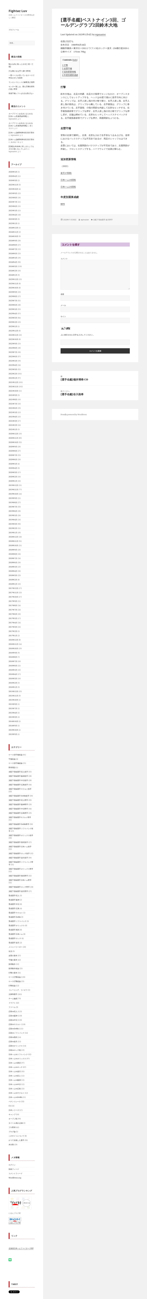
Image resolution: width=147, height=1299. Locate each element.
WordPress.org (15, 1178)
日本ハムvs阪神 (15, 1080)
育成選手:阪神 (14, 900)
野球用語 (12, 767)
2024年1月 (13, 275)
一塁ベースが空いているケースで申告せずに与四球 (21, 76)
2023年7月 (13, 300)
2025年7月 (13, 202)
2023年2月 (13, 322)
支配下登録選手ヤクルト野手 (20, 817)
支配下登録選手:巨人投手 (18, 772)
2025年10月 (13, 189)
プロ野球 (12, 1127)
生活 (10, 951)
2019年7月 (13, 507)
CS (10, 1106)
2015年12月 (13, 691)
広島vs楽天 (13, 1041)
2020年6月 (13, 459)
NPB (63, 203)
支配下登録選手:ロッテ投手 (19, 853)
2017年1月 (13, 635)
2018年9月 (13, 550)
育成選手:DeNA (15, 917)
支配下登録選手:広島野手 (18, 813)
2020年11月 (13, 438)
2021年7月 (13, 404)
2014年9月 (13, 725)
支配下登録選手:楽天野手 (18, 891)
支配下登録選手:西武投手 (18, 842)
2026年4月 (13, 176)
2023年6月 (13, 305)
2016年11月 (13, 644)
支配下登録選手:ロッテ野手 (19, 887)
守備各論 (12, 759)
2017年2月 (13, 631)
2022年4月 (13, 365)
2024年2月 (13, 270)
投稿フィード (14, 1169)
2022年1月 (13, 378)
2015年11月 (13, 695)
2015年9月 (13, 704)
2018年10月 (13, 545)
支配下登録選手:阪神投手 (18, 776)
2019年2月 (13, 528)
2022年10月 (13, 339)
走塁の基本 (13, 955)
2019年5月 (13, 515)
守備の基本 (13, 960)
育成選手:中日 (14, 904)
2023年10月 (13, 288)
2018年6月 (13, 562)
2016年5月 (13, 670)
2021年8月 (13, 399)
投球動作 (12, 964)
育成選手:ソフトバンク (17, 921)
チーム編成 (13, 998)
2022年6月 (13, 356)
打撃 (65, 65)
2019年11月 (13, 489)
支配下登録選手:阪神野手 (18, 804)
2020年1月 (13, 481)
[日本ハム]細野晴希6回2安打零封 (21, 132)
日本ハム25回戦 (68, 186)
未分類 (11, 1144)
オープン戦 (13, 1119)
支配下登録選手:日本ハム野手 (20, 880)
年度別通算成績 (70, 75)
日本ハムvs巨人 (15, 1076)
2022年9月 (13, 343)
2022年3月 (13, 369)
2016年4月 (13, 674)
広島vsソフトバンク (16, 1033)
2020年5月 (13, 464)
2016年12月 (13, 640)
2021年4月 (13, 416)
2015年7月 (13, 708)
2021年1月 (13, 429)
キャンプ (12, 1114)
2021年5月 (13, 412)
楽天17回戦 (66, 172)
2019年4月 (13, 519)
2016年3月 (13, 678)
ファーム (12, 1007)
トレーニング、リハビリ (18, 990)
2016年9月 (13, 653)
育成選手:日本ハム (16, 934)
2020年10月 (13, 442)
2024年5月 (13, 258)
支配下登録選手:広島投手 (18, 784)
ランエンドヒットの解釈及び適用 (21, 82)
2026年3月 (13, 180)
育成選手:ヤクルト (16, 913)
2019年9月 (13, 498)
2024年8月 (13, 245)
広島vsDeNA (14, 1028)
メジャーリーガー (15, 947)
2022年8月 (13, 348)
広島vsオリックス (16, 1046)
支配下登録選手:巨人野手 (18, 800)
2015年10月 (13, 700)
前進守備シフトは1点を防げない (21, 93)
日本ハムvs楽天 (15, 1071)
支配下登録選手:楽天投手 (18, 857)
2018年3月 (13, 575)
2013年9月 (13, 734)
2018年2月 (13, 579)
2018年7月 (13, 558)
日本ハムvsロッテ (16, 1067)
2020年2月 (13, 476)
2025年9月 (13, 193)
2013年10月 (13, 730)
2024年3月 (13, 266)
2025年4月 (13, 215)
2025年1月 (13, 223)
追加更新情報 (69, 71)
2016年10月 (13, 648)
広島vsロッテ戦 (15, 1050)
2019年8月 (13, 502)
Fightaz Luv (18, 11)
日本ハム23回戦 (68, 179)
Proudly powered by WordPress (74, 414)
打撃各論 (12, 985)
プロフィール (14, 30)
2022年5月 (13, 361)
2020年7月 (13, 455)
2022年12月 (13, 330)
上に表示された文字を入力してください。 (78, 335)
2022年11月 (13, 335)
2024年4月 (13, 262)
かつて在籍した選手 (16, 1140)
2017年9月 (13, 601)
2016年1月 (13, 687)
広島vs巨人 (13, 1011)
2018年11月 (13, 541)
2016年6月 (13, 665)
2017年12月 (13, 588)
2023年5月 (13, 309)
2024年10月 (13, 236)
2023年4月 (13, 313)
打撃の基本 (13, 973)
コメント (64, 258)
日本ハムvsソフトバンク (18, 1054)
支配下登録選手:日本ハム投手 (20, 846)
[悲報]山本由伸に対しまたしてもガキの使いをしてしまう (21, 147)
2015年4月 (13, 713)
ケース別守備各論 (15, 755)
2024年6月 (13, 253)
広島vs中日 (13, 1020)
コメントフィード (15, 1173)
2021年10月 (13, 391)
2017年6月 (13, 614)
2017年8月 (13, 605)
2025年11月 (13, 185)
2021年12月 (13, 382)
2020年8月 (13, 451)
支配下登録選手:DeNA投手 (19, 796)
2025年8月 (13, 197)
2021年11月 (13, 386)
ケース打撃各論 (15, 977)
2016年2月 (13, 683)
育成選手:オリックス (17, 925)
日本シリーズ (14, 1110)
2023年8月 (13, 296)
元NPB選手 (13, 994)
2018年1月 (13, 584)
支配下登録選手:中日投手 (18, 780)
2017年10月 (13, 597)
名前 (62, 294)
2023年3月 (13, 318)
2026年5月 (13, 172)
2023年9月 (13, 292)
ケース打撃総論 (15, 981)
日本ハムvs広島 (15, 1088)
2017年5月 (13, 618)
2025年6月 (13, 206)
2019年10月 (13, 494)
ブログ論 (12, 1131)
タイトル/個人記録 (16, 1123)
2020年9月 (13, 446)
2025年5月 (13, 210)
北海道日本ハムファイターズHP (21, 1248)
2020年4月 (13, 468)
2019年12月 (13, 485)
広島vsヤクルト (15, 1024)
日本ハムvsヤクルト (16, 1093)
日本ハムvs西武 (15, 1063)
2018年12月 (13, 537)
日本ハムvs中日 (15, 1084)
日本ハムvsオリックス (17, 1058)
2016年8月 (13, 657)
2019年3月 (13, 524)
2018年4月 (13, 571)
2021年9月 (13, 395)
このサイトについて (16, 1136)
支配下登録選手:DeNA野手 (19, 824)
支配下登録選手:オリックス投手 (21, 835)
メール (63, 305)
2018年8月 (13, 554)
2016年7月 (13, 661)
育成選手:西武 (14, 930)
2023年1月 (13, 326)
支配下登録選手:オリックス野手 (21, 869)
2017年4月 (13, 622)
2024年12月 (13, 227)
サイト (63, 316)
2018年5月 (13, 567)
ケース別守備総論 (15, 763)
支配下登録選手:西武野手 (18, 876)
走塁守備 (67, 68)
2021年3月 (13, 421)
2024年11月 (13, 232)
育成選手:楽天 (14, 942)
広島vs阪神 (13, 1016)
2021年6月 (13, 408)
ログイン (12, 1165)
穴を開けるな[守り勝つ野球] (19, 71)
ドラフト (12, 1003)
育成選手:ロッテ (15, 938)
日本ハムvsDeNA (15, 1097)
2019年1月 (13, 532)
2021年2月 (13, 425)
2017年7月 (13, 610)
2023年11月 (13, 283)
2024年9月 (13, 240)
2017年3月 (13, 627)
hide (75, 60)
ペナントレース (15, 1101)
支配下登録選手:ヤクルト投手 (20, 789)
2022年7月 (13, 352)
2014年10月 (13, 721)
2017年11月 (13, 592)
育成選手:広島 (14, 908)
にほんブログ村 (15, 1223)
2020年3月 (13, 472)
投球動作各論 (14, 968)
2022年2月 (13, 373)
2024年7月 (13, 249)
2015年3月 (13, 717)
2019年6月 (13, 511)
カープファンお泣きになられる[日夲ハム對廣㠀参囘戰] (21, 114)
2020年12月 (13, 433)
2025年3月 (13, 219)
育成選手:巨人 (14, 895)
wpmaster (100, 34)
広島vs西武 (13, 1037)
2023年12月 (13, 279)
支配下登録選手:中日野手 (18, 809)
